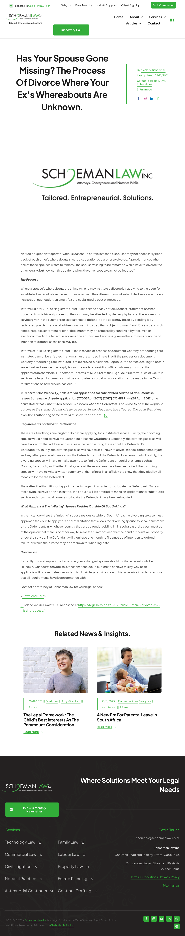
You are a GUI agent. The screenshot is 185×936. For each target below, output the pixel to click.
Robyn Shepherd (70, 701)
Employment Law (128, 701)
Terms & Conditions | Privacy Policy (155, 877)
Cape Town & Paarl (39, 5)
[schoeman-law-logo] (24, 16)
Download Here (33, 596)
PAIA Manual (171, 885)
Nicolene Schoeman (153, 69)
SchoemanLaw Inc (36, 920)
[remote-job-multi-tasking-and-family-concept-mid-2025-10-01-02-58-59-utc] (129, 648)
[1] (22, 605)
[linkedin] (151, 98)
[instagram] (145, 98)
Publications (144, 84)
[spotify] (177, 926)
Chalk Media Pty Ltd (62, 925)
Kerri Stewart (109, 707)
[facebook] (138, 98)
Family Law (158, 80)
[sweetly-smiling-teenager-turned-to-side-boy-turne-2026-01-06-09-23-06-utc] (55, 648)
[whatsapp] (158, 98)
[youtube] (161, 919)
